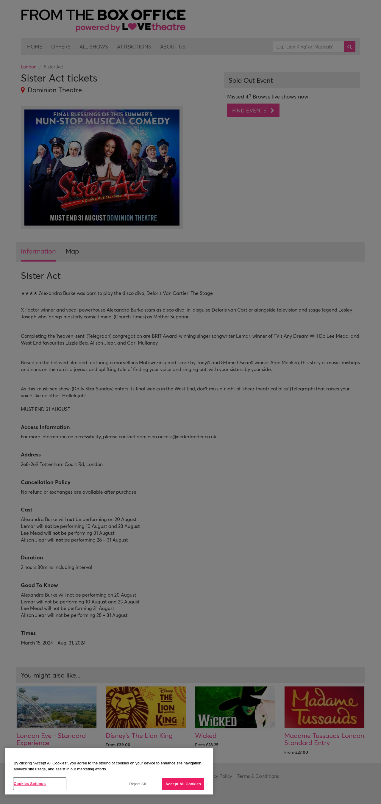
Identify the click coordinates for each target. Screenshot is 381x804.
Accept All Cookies (183, 784)
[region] (109, 771)
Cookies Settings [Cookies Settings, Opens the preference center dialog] (30, 783)
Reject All (137, 784)
